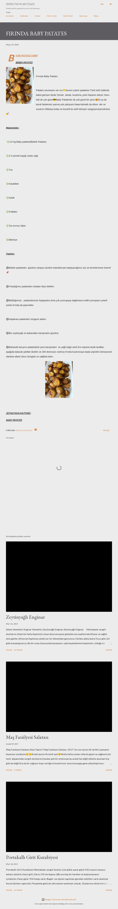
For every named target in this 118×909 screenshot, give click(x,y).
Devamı (109, 650)
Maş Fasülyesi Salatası (27, 737)
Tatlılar (37, 16)
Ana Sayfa (9, 16)
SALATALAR (27, 430)
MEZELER (18, 430)
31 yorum (18, 890)
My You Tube (52, 16)
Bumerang (83, 16)
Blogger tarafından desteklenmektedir (59, 899)
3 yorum (17, 770)
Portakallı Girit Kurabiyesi (32, 857)
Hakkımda (24, 16)
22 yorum (18, 650)
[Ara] (102, 4)
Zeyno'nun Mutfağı (20, 4)
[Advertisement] (59, 515)
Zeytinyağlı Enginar (25, 617)
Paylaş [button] (106, 430)
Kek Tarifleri (68, 16)
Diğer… (96, 16)
